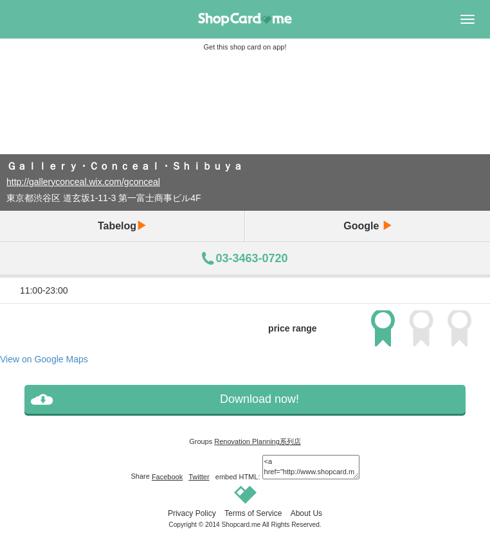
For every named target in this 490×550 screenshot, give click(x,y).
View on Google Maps (44, 359)
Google (367, 225)
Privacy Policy (192, 513)
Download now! (259, 399)
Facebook (167, 477)
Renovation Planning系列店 (257, 441)
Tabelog (122, 225)
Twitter (198, 477)
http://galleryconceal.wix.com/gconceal (83, 182)
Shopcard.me (241, 524)
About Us (306, 513)
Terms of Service (253, 513)
